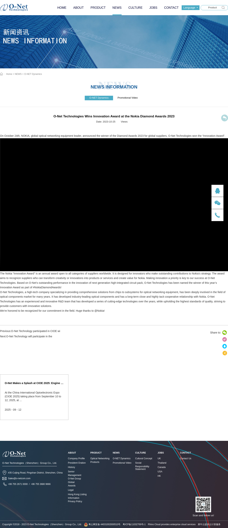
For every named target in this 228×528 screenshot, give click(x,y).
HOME (61, 7)
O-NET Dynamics (33, 74)
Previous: (30, 331)
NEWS (18, 74)
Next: (26, 336)
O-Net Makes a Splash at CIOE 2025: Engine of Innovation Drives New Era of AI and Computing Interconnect (34, 383)
